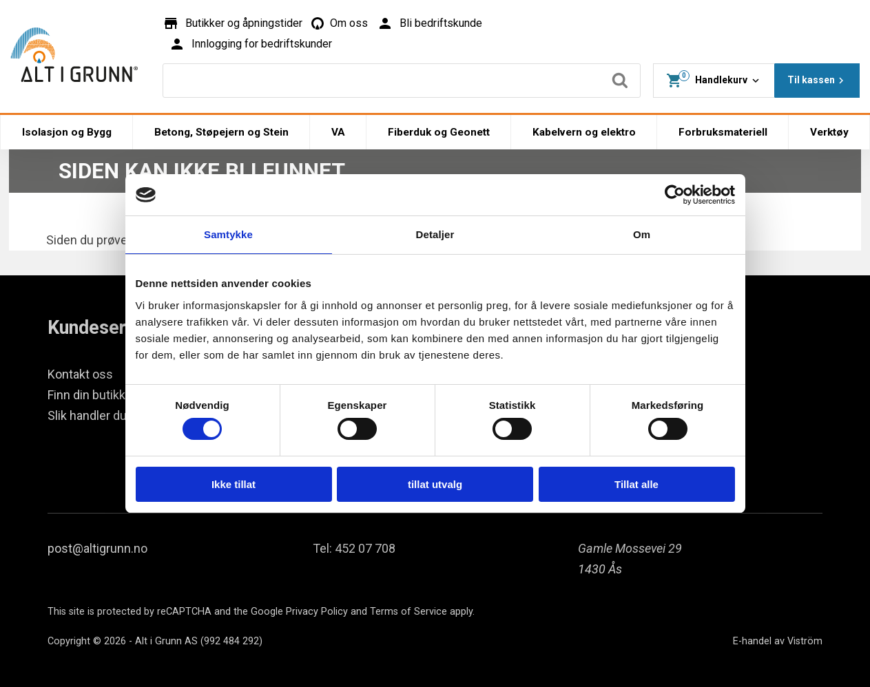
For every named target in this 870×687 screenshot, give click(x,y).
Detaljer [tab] (435, 234)
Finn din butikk (86, 395)
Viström (804, 641)
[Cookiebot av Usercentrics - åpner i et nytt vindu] (674, 194)
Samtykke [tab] (228, 234)
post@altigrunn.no (97, 548)
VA (338, 132)
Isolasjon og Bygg (67, 132)
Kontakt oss (80, 374)
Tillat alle (636, 484)
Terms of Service (408, 611)
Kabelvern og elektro (584, 132)
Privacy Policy (317, 611)
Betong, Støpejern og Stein (221, 132)
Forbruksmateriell (723, 132)
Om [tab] (641, 234)
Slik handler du (87, 415)
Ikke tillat (233, 484)
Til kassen (817, 80)
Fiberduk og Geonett (439, 132)
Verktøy (829, 132)
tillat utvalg (435, 484)
